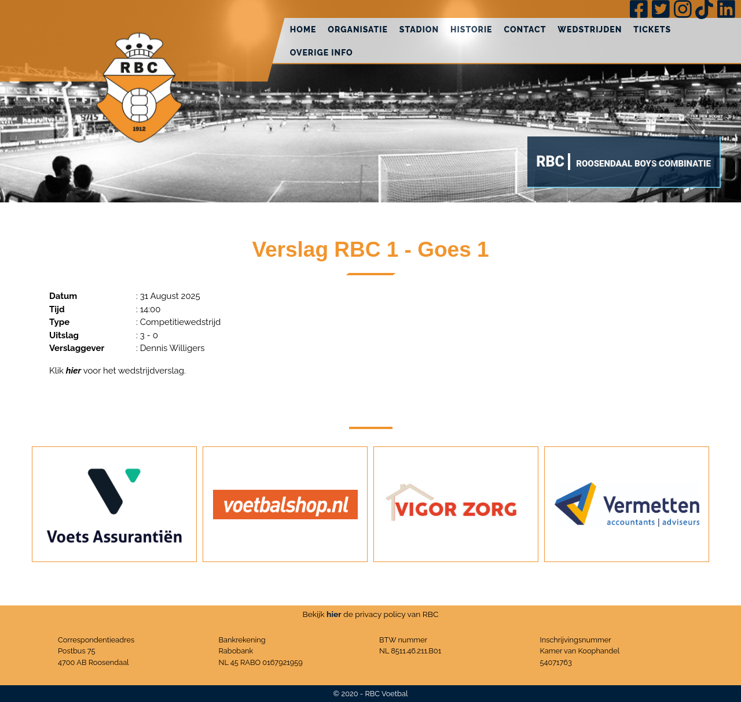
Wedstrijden (589, 29)
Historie (471, 29)
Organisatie (358, 29)
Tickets (652, 29)
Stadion (419, 29)
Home (303, 29)
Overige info (321, 52)
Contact (525, 29)
